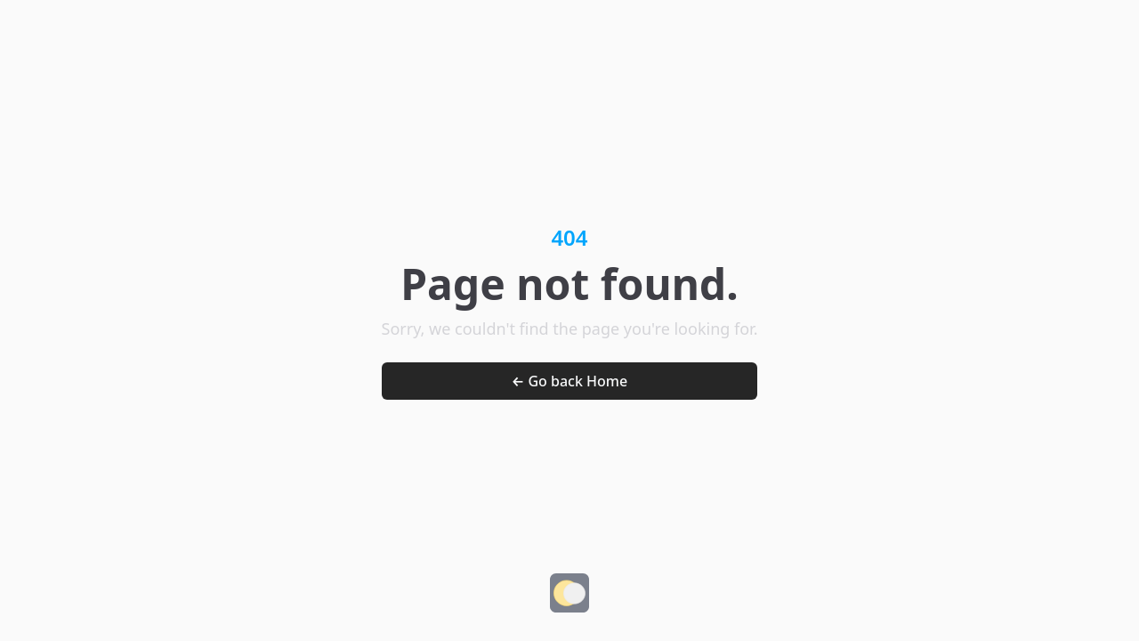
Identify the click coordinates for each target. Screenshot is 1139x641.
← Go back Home (569, 381)
